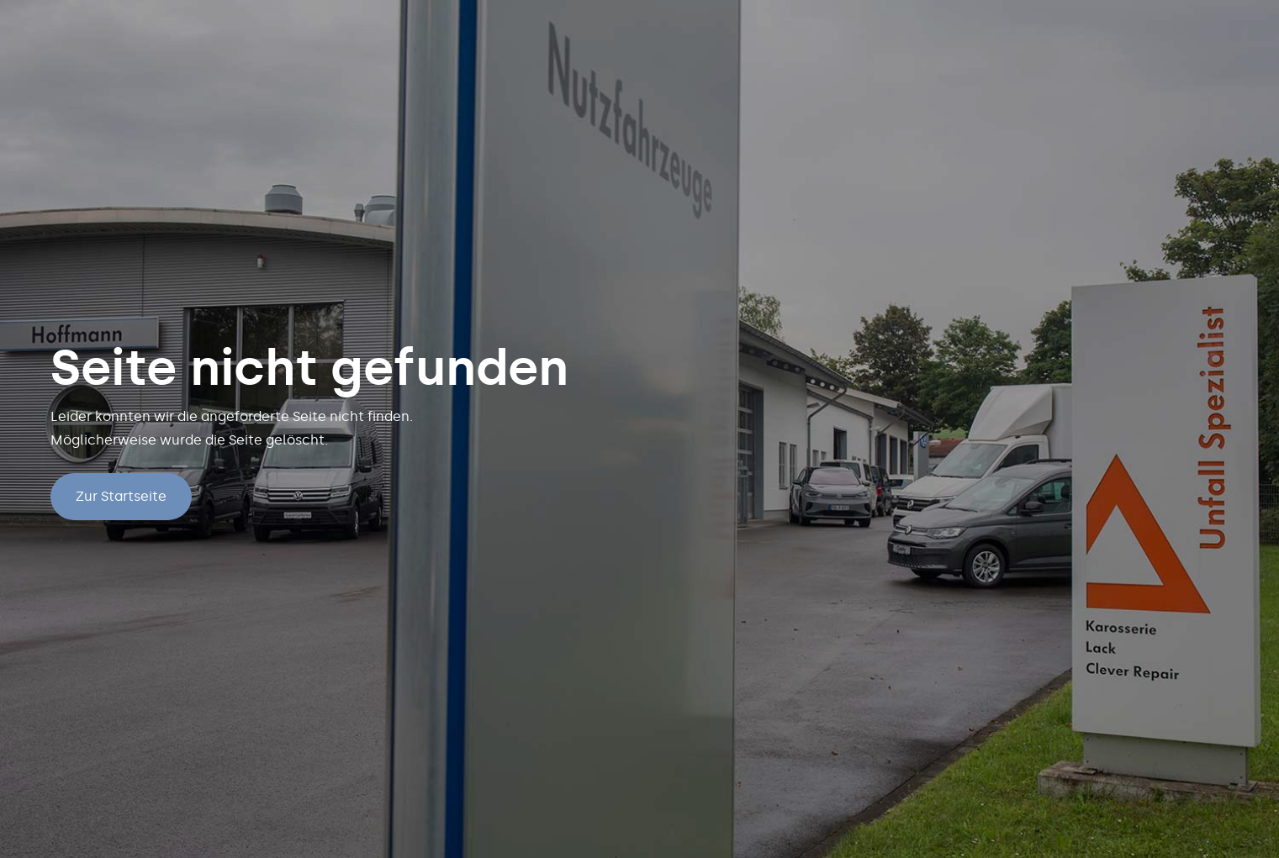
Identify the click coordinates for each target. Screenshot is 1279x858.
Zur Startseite (121, 496)
